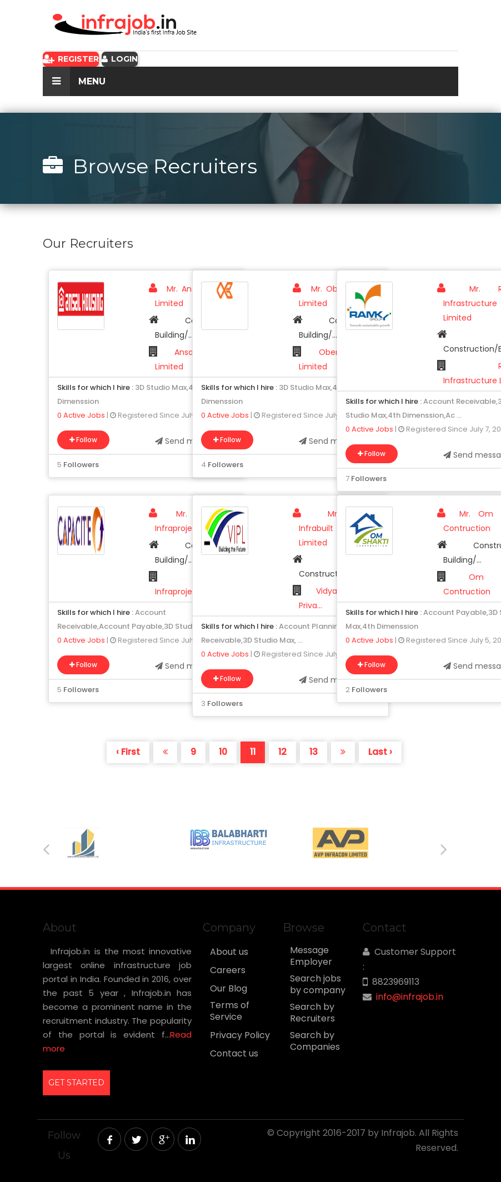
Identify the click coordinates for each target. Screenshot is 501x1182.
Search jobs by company (317, 984)
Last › (380, 751)
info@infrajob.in (409, 996)
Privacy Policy (240, 1035)
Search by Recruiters (312, 1013)
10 (223, 751)
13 (313, 751)
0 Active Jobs (81, 415)
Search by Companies (315, 1041)
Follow (83, 439)
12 (282, 751)
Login (120, 59)
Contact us (234, 1054)
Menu (74, 81)
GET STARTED (76, 1083)
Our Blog (228, 989)
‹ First (128, 751)
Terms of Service (229, 1011)
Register (71, 59)
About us (229, 952)
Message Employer (311, 956)
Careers (228, 970)
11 (252, 751)
